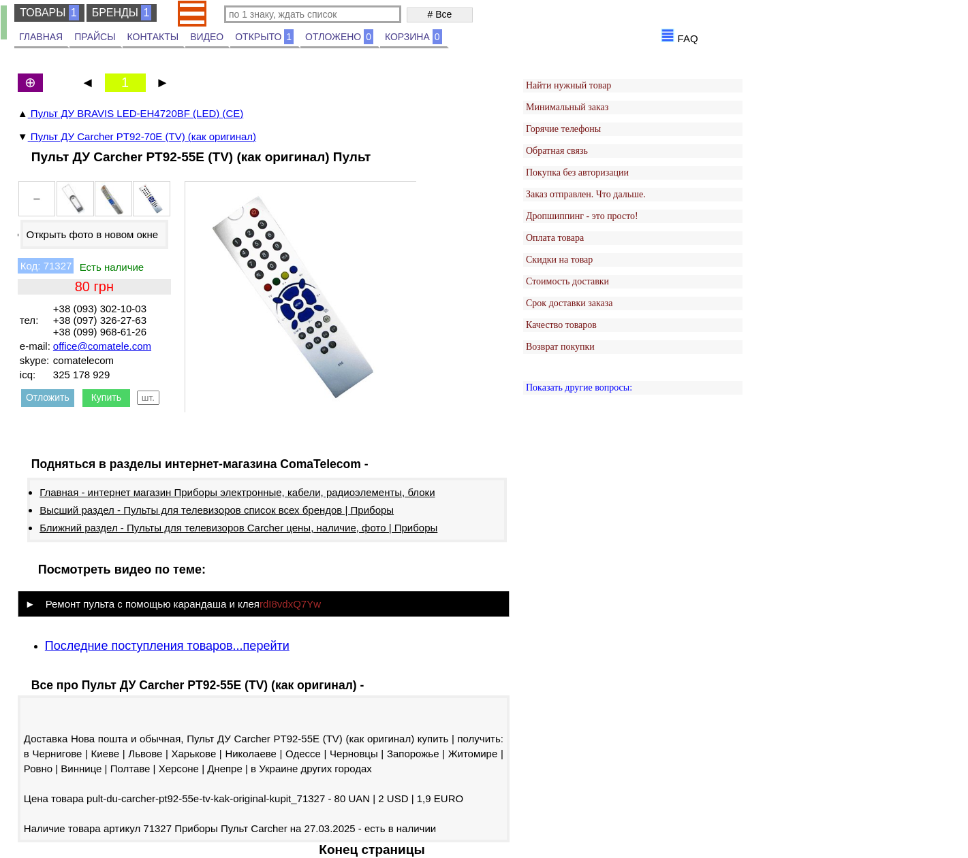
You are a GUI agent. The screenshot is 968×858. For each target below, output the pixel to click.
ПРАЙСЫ (94, 36)
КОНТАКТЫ (153, 36)
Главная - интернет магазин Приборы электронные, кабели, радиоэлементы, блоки (237, 492)
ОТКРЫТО (264, 36)
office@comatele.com (102, 346)
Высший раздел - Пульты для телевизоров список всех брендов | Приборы (217, 510)
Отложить (47, 397)
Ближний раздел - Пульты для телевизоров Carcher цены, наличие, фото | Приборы (238, 527)
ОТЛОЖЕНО (339, 36)
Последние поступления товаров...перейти (167, 646)
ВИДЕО (206, 36)
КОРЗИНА (413, 36)
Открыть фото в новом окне (92, 234)
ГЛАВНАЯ (41, 36)
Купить (106, 397)
